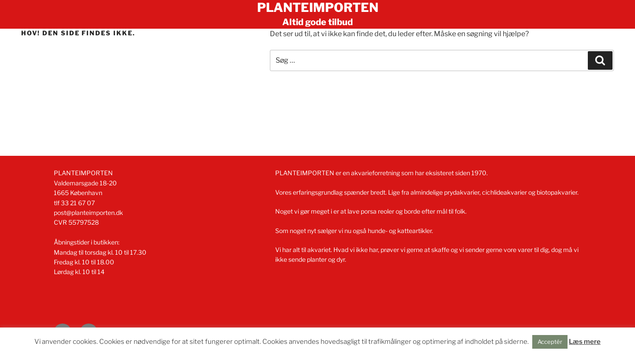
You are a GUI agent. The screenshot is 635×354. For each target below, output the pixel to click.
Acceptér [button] (550, 341)
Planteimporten (317, 7)
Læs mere (585, 342)
